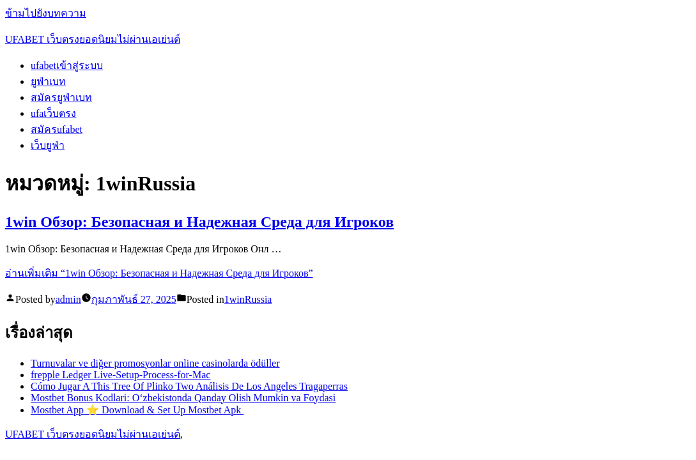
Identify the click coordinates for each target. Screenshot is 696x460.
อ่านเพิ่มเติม (159, 273)
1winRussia (248, 299)
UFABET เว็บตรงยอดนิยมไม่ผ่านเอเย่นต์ (92, 39)
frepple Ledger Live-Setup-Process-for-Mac (120, 374)
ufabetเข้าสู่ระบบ (67, 65)
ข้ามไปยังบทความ (45, 13)
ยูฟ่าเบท (48, 81)
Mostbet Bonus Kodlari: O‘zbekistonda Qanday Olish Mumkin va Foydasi (183, 397)
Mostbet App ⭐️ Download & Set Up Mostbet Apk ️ (137, 409)
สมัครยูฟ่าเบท (61, 97)
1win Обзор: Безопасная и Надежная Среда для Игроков (199, 221)
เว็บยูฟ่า (48, 145)
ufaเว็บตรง (53, 113)
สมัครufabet (56, 129)
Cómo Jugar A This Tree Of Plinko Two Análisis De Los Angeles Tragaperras (189, 386)
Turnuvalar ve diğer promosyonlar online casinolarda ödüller (155, 363)
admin (68, 299)
